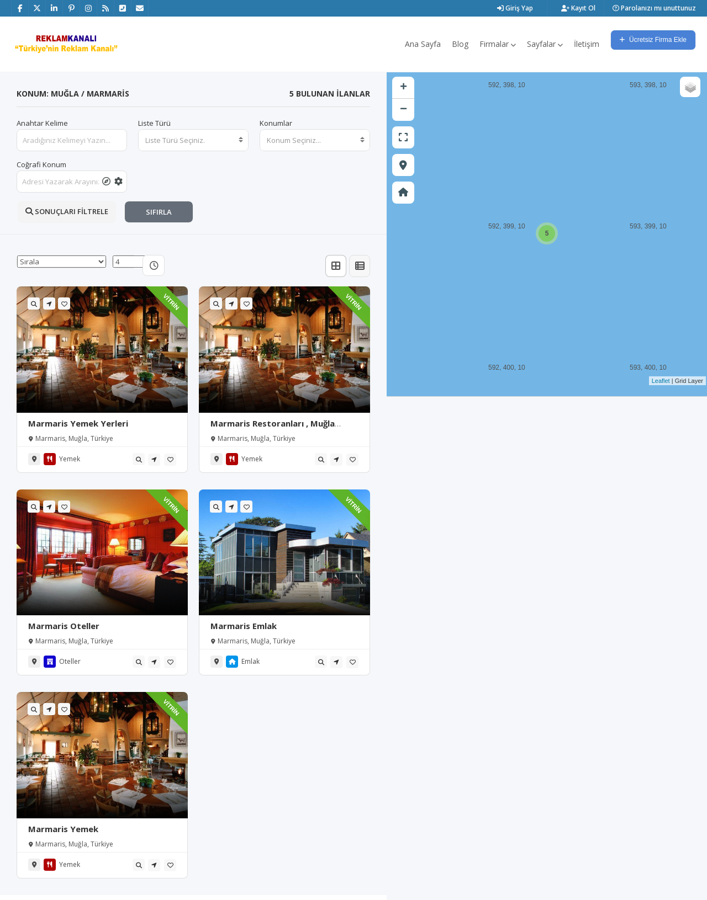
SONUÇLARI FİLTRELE (66, 211)
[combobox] (193, 140)
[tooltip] (106, 182)
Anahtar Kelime (42, 123)
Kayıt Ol (578, 8)
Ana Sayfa (423, 44)
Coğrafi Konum (41, 164)
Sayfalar (545, 44)
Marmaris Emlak (243, 625)
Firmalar (497, 44)
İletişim (586, 44)
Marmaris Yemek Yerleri (78, 423)
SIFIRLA (159, 212)
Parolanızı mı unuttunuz (654, 8)
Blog (460, 44)
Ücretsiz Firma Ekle (653, 40)
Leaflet (661, 380)
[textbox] (193, 140)
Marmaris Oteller (63, 625)
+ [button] (403, 87)
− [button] (403, 110)
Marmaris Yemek (63, 828)
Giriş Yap (515, 8)
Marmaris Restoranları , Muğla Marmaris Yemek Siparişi (272, 429)
